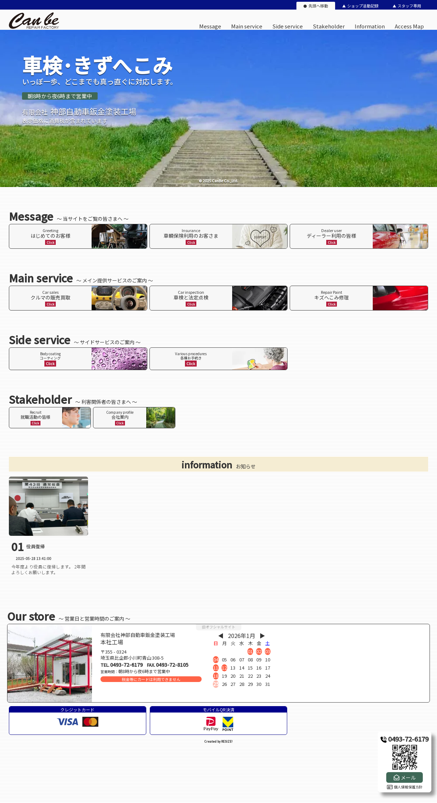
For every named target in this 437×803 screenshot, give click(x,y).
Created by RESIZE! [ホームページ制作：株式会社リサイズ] (218, 741)
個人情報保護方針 (404, 787)
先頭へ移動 (318, 6)
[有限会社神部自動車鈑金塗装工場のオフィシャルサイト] (34, 27)
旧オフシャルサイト (218, 627)
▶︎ (262, 635)
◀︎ (221, 635)
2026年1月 (241, 635)
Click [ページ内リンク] (50, 242)
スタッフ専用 (409, 6)
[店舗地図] (356, 663)
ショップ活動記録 (362, 6)
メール (408, 777)
